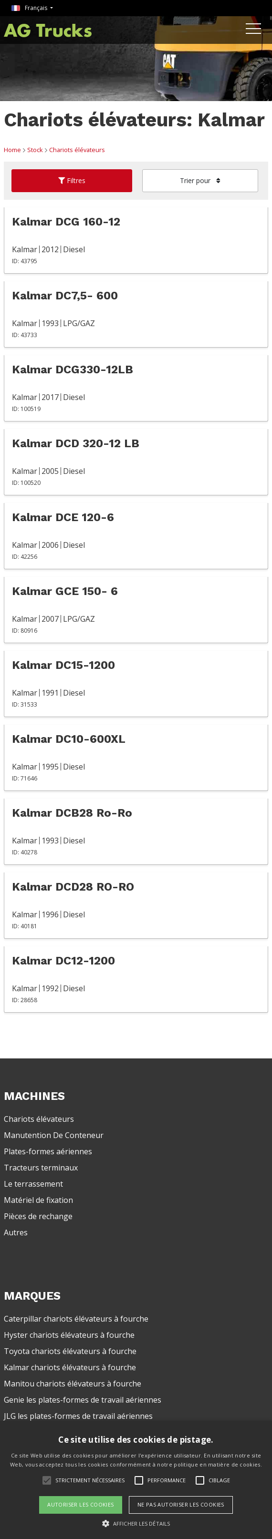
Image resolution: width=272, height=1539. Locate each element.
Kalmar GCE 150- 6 (65, 591)
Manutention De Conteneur (54, 1135)
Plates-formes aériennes (48, 1151)
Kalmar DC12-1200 (63, 960)
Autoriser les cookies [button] (80, 1504)
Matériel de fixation (38, 1200)
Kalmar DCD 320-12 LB (75, 443)
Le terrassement (33, 1184)
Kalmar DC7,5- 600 (65, 295)
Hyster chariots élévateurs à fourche (69, 1335)
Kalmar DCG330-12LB (72, 369)
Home (12, 149)
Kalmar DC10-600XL (69, 739)
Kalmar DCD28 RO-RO (73, 886)
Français (30, 8)
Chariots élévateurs (77, 149)
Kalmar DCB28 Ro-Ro (72, 813)
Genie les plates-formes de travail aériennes (82, 1400)
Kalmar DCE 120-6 (63, 517)
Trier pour (200, 180)
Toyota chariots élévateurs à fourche (70, 1351)
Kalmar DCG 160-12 (66, 221)
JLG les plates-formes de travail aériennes (78, 1416)
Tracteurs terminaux (41, 1167)
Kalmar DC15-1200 (63, 665)
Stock (35, 149)
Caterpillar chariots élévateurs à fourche (76, 1318)
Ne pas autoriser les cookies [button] (180, 1504)
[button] (136, 1523)
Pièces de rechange (38, 1216)
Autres (16, 1232)
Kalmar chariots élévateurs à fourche (70, 1367)
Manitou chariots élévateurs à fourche (72, 1383)
